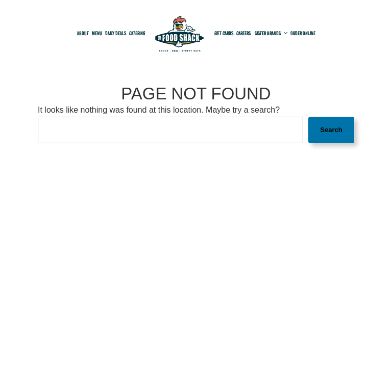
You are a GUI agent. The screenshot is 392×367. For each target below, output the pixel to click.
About (83, 33)
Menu (97, 33)
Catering (137, 33)
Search (331, 130)
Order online (302, 33)
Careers (244, 33)
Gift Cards (223, 33)
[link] (179, 36)
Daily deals (115, 33)
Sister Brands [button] (271, 33)
